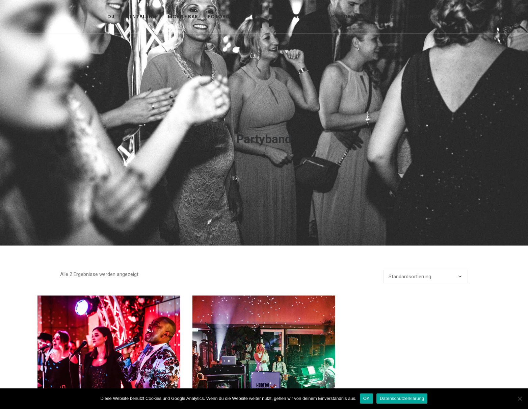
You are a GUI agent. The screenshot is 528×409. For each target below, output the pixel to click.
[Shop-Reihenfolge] (425, 255)
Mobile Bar (183, 16)
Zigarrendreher (340, 16)
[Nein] (519, 398)
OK (366, 398)
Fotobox (221, 16)
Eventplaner (141, 16)
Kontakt (385, 16)
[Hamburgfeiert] (264, 16)
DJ (110, 16)
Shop (414, 16)
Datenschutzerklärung (402, 398)
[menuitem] (111, 16)
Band (301, 16)
